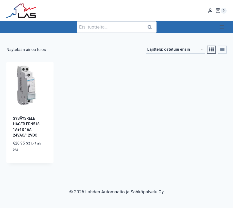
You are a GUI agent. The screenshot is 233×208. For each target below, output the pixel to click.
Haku (151, 27)
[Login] (210, 10)
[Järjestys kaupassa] (175, 50)
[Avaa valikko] (222, 27)
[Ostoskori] (221, 11)
